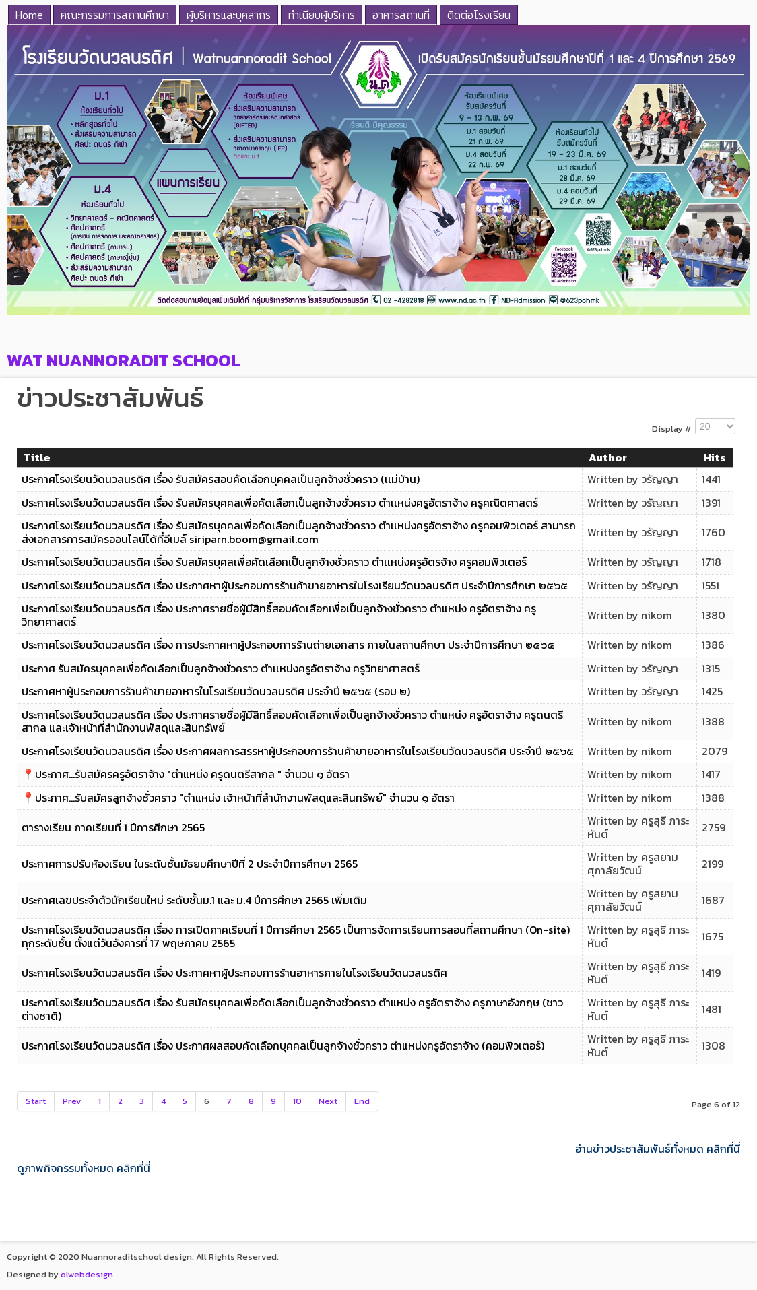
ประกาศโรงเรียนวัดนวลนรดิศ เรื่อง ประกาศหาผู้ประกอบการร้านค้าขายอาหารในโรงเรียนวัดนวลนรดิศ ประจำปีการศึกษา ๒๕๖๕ (295, 585)
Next (328, 1101)
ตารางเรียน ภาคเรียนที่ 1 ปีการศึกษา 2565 (113, 827)
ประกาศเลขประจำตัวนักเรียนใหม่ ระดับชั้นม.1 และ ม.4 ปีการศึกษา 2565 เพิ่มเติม (194, 900)
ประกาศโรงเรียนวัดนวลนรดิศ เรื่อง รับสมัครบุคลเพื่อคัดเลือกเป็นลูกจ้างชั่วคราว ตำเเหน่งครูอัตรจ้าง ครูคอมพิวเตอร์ (274, 562)
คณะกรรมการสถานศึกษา (115, 15)
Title (37, 457)
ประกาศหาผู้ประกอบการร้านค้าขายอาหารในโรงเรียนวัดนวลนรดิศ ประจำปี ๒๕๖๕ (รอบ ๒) (216, 691)
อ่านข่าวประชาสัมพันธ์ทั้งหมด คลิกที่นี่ (657, 1148)
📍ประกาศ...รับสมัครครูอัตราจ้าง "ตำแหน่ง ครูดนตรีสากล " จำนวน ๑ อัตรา (186, 774)
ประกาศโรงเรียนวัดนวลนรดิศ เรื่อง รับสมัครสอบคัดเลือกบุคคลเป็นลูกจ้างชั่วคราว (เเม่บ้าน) (221, 479)
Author (608, 457)
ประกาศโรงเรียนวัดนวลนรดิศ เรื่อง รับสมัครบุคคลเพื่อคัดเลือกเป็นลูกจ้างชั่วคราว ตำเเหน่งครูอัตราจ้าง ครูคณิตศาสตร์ (280, 502)
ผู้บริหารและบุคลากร (229, 15)
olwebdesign (87, 1274)
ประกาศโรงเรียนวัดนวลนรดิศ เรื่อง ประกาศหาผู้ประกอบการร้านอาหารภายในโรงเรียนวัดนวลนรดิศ (234, 973)
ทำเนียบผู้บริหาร (321, 15)
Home (29, 15)
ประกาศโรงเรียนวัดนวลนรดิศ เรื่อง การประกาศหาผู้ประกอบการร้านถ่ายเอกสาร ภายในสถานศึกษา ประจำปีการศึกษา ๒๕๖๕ (288, 645)
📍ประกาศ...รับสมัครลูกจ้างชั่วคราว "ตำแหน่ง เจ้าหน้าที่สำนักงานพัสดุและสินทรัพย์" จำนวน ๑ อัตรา (238, 797)
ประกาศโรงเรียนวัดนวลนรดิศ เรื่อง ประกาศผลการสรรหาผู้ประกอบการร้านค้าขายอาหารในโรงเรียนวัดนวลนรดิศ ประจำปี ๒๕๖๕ (298, 751)
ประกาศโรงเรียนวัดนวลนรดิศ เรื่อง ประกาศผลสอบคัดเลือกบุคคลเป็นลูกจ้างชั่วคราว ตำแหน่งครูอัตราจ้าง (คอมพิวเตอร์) (283, 1045)
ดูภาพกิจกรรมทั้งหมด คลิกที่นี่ (83, 1168)
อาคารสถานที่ (401, 15)
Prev (72, 1101)
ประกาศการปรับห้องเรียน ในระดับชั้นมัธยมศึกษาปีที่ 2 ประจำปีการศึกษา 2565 (190, 864)
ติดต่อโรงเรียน (479, 15)
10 (297, 1101)
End (362, 1101)
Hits (714, 457)
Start (36, 1101)
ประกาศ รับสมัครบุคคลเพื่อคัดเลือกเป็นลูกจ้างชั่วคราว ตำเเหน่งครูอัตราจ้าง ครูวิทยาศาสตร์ (221, 668)
